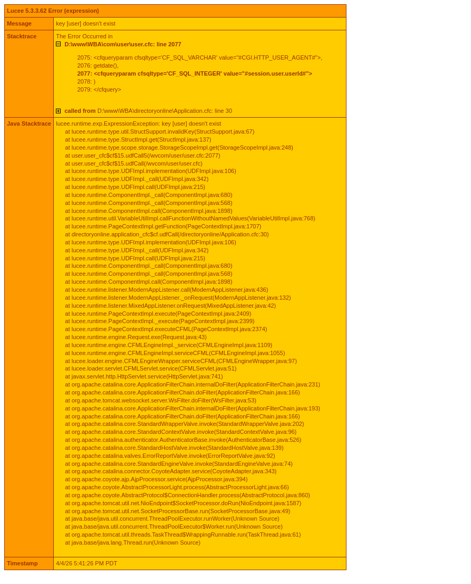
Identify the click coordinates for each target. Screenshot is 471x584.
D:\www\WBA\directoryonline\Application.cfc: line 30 (148, 111)
